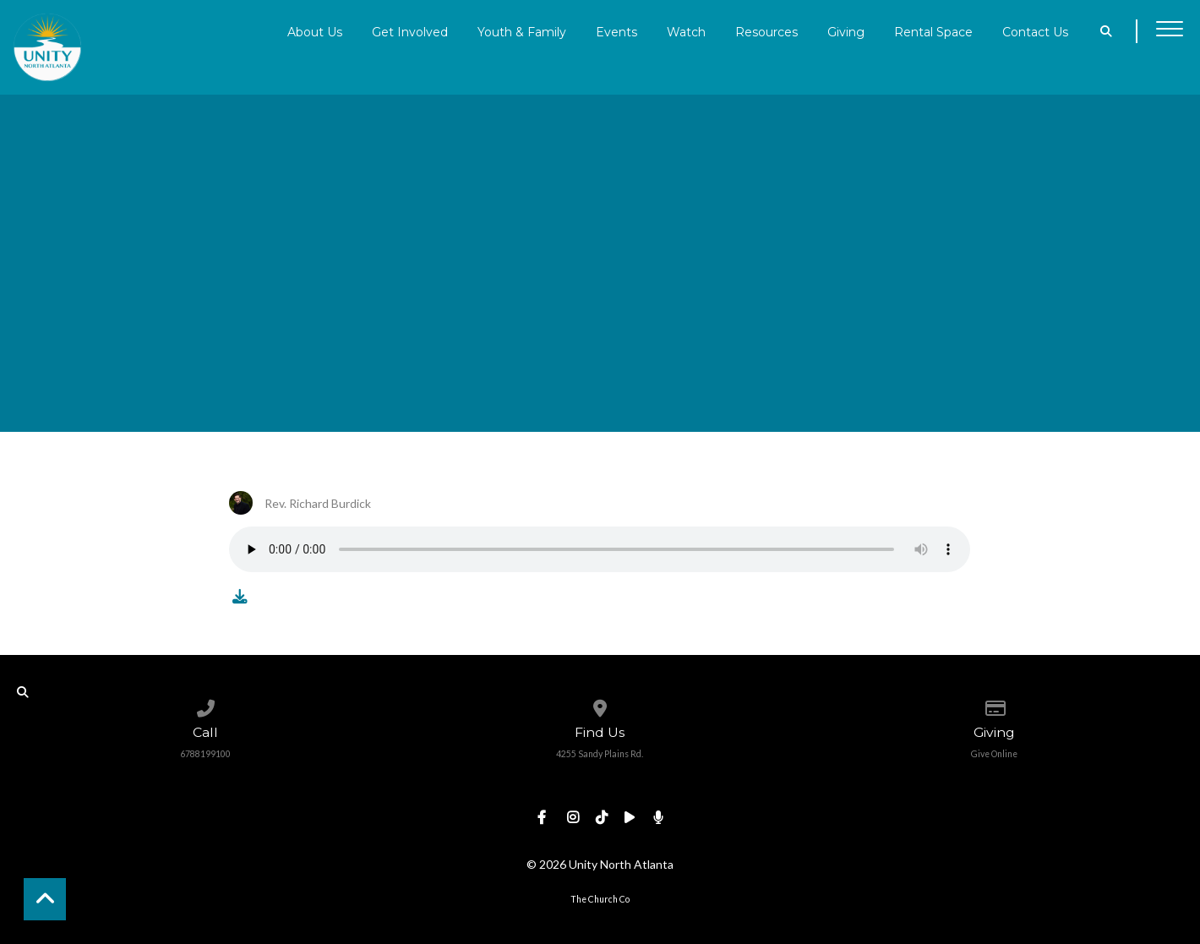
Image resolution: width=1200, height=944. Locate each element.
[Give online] (994, 705)
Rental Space (933, 31)
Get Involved (410, 31)
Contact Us (1035, 31)
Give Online (994, 754)
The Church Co (600, 899)
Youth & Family (521, 31)
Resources (766, 31)
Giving (846, 31)
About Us (314, 31)
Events (616, 31)
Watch (686, 31)
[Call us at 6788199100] (206, 705)
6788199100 (205, 754)
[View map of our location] (599, 705)
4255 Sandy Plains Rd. (599, 754)
